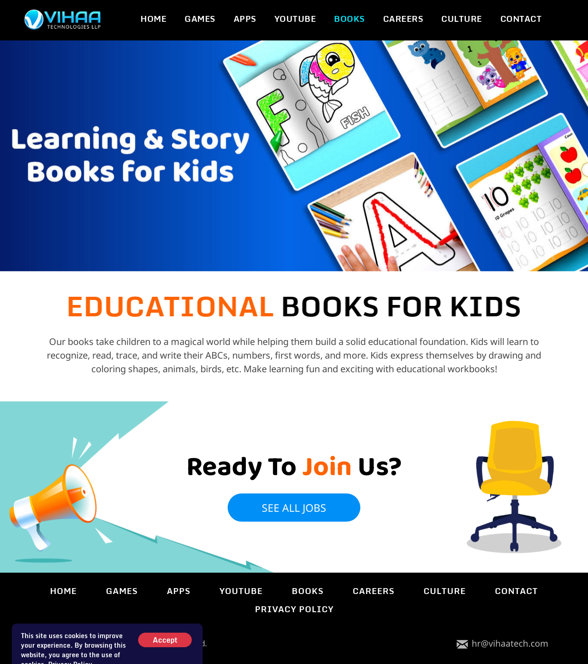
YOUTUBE (295, 19)
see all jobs (294, 500)
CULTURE (461, 19)
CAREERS (403, 19)
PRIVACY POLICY (294, 609)
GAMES (199, 19)
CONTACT (521, 19)
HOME (153, 19)
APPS (245, 19)
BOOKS (349, 19)
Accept (165, 651)
